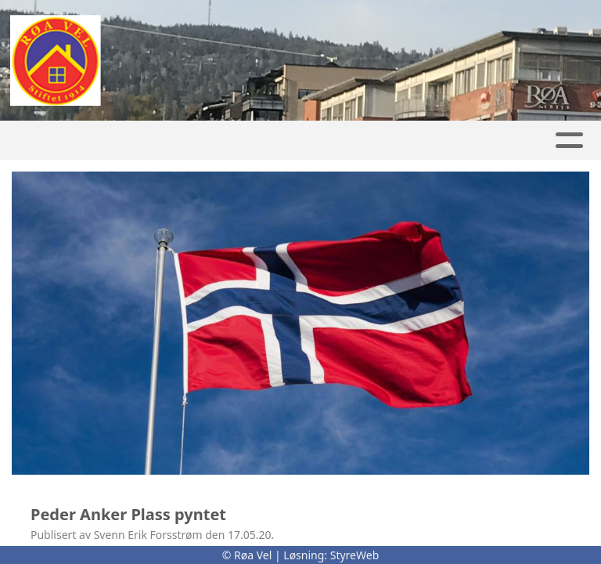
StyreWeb (355, 555)
